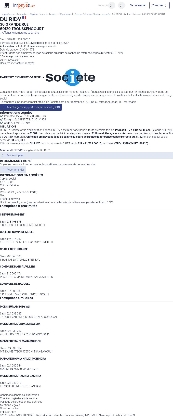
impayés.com (12, 59)
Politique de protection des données (21, 401)
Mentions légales (10, 405)
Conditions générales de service (18, 398)
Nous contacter (9, 408)
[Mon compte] (138, 5)
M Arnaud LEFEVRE (11, 150)
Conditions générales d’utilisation (19, 395)
